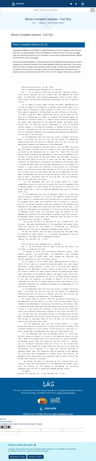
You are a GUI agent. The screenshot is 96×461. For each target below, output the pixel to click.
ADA (55, 414)
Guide (36, 58)
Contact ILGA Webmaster (65, 393)
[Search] (92, 10)
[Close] (35, 457)
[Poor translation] (7, 427)
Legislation (41, 23)
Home (34, 23)
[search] (45, 10)
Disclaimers (62, 414)
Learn (70, 414)
